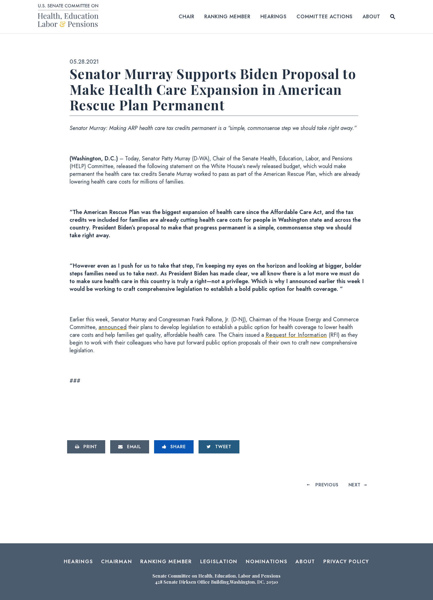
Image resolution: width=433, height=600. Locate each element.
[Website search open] (392, 16)
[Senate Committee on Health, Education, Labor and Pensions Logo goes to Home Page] (70, 16)
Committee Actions (325, 16)
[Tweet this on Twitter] (219, 446)
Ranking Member (227, 16)
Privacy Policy (346, 561)
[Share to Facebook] (174, 446)
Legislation (218, 561)
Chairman (116, 561)
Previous (326, 485)
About (371, 16)
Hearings (273, 16)
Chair (186, 16)
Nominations (266, 561)
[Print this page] (86, 446)
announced (113, 327)
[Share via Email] (129, 446)
